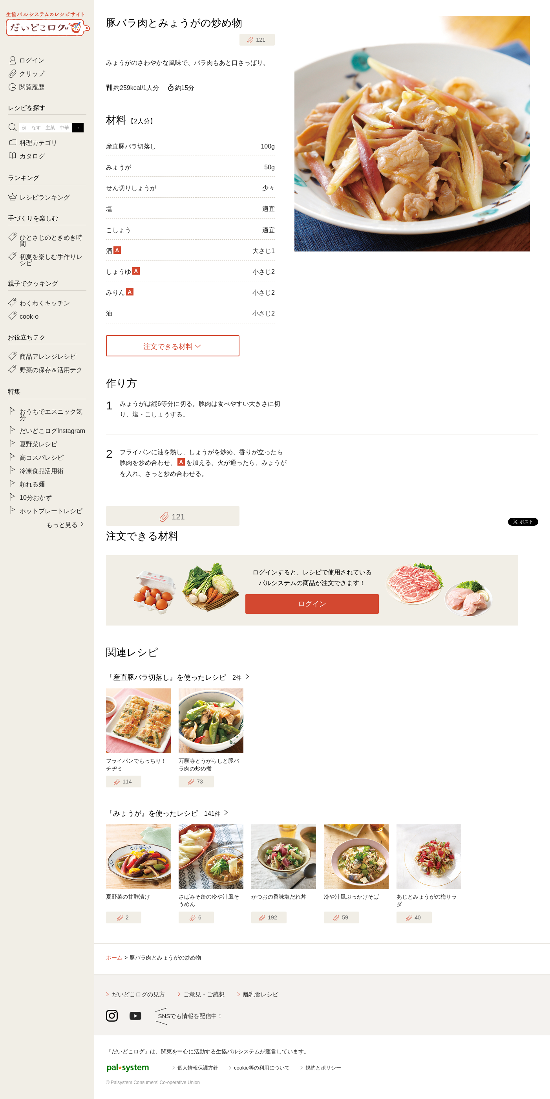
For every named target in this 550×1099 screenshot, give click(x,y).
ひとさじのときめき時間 (51, 240)
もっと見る (62, 524)
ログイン (312, 604)
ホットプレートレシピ (51, 510)
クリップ (31, 73)
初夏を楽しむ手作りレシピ (51, 259)
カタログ (32, 155)
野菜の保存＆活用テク (51, 369)
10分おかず (36, 497)
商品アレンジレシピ (48, 356)
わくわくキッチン (45, 302)
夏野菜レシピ (38, 443)
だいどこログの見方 (138, 994)
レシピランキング (45, 197)
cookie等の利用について (262, 1068)
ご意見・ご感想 (204, 994)
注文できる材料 (168, 345)
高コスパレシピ (42, 457)
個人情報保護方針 (197, 1068)
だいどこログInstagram (52, 430)
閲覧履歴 (31, 86)
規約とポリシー (323, 1068)
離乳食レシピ (260, 994)
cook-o (29, 316)
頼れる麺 (32, 484)
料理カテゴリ (38, 142)
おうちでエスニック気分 (51, 414)
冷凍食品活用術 (42, 470)
